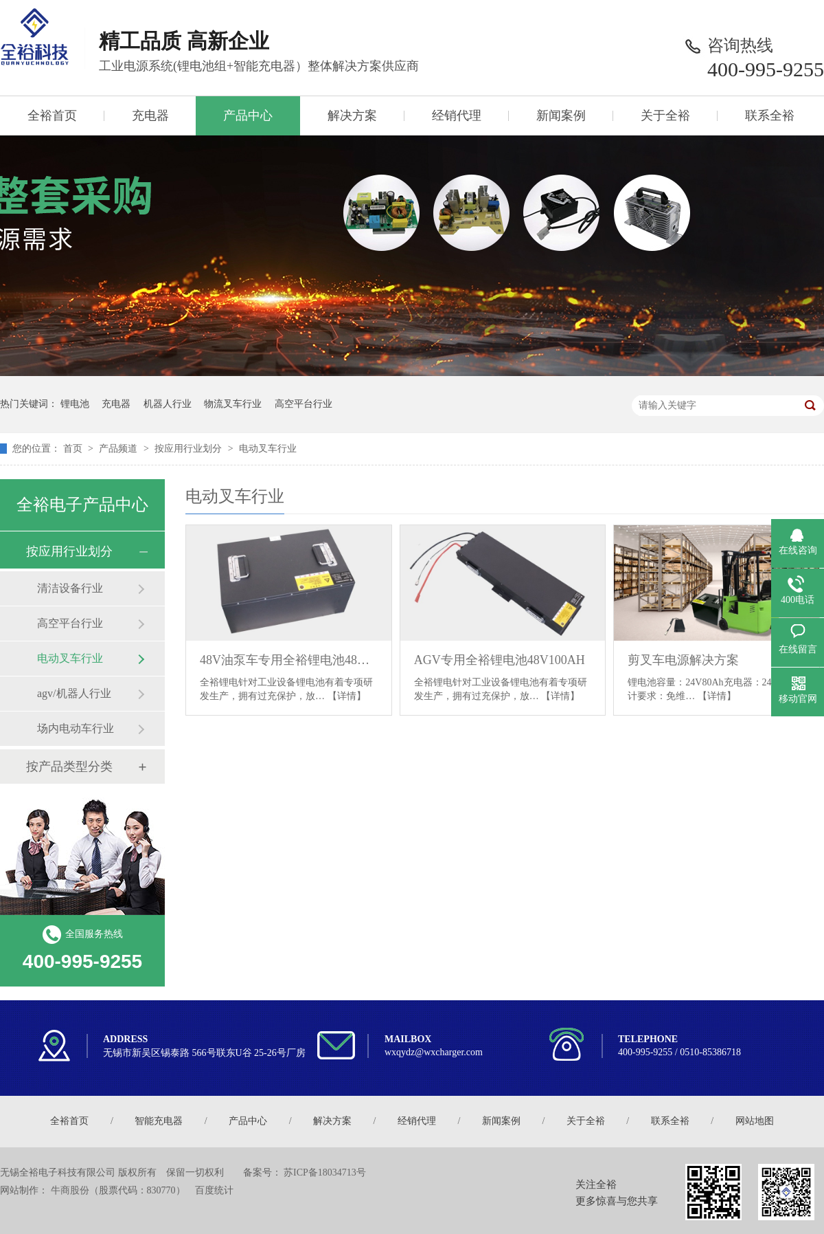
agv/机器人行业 (74, 693)
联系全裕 (769, 115)
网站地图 (754, 1121)
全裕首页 (52, 115)
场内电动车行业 (75, 728)
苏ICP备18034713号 (325, 1172)
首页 (74, 448)
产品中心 (248, 115)
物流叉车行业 (233, 404)
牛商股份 (70, 1190)
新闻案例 (561, 115)
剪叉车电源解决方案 (683, 660)
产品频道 (119, 448)
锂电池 (74, 404)
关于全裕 (665, 115)
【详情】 (347, 696)
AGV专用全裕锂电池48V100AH (499, 660)
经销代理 (456, 115)
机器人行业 (168, 404)
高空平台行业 (303, 404)
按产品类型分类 (69, 766)
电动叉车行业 (268, 448)
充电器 (150, 115)
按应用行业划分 (189, 448)
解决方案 (352, 115)
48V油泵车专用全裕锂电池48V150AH (289, 660)
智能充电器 (159, 1121)
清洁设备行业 (70, 588)
